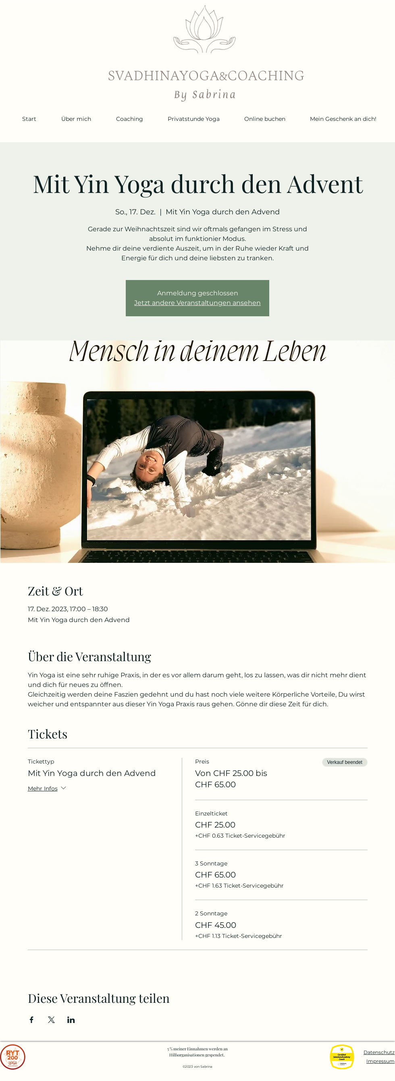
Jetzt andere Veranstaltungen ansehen (197, 303)
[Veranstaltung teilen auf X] (51, 1020)
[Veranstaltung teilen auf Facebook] (31, 1020)
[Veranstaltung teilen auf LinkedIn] (71, 1020)
